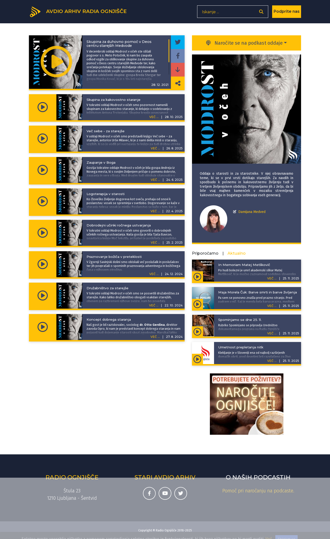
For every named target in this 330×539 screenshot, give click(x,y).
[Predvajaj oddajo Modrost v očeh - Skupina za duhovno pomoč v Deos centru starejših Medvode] (56, 62)
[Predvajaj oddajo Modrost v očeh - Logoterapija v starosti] (42, 201)
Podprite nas (287, 13)
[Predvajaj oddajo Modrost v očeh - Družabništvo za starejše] (42, 296)
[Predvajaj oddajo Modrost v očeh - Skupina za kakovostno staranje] (42, 107)
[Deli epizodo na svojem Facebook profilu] (178, 56)
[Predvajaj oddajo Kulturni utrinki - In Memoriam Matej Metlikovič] (197, 276)
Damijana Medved (252, 212)
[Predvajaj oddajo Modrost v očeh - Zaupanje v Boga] (42, 170)
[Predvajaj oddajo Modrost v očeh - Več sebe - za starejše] (42, 139)
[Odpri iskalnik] (261, 13)
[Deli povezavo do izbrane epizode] (178, 83)
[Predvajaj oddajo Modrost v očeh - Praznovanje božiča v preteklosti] (42, 264)
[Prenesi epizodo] (178, 70)
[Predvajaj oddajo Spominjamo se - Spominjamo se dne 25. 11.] (197, 331)
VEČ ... (154, 117)
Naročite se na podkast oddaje (244, 43)
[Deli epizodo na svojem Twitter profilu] (178, 42)
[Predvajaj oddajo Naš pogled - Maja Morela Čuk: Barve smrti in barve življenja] (197, 304)
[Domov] (82, 13)
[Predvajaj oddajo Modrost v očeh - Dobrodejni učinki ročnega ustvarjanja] (42, 233)
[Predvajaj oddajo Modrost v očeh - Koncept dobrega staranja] (42, 327)
